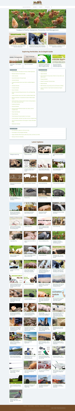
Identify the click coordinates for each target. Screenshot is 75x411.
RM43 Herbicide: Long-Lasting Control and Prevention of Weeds (52, 85)
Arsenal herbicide (44, 71)
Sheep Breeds (42, 405)
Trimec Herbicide (15, 114)
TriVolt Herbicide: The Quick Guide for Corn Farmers (21, 116)
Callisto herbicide (15, 75)
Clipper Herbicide (44, 73)
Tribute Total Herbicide (16, 111)
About (52, 407)
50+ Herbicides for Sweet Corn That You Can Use (20, 130)
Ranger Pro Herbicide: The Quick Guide (48, 81)
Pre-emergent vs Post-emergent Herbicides (19, 132)
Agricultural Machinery (28, 7)
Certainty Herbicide (15, 80)
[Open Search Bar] (51, 7)
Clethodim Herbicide (15, 85)
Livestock (41, 7)
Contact (55, 407)
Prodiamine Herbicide (16, 104)
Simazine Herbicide (15, 106)
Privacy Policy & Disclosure (61, 407)
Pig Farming (37, 405)
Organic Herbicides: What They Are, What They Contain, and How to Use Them (26, 134)
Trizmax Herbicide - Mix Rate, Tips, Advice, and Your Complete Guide (24, 118)
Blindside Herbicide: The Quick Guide (18, 73)
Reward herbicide (44, 83)
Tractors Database (31, 405)
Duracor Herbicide (15, 90)
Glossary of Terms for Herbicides (18, 136)
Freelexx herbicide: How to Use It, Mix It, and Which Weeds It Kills (23, 95)
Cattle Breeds (48, 405)
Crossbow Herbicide (15, 87)
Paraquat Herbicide (44, 79)
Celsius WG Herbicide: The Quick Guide (19, 78)
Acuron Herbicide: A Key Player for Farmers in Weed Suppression (23, 71)
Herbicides (36, 7)
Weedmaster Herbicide (16, 123)
